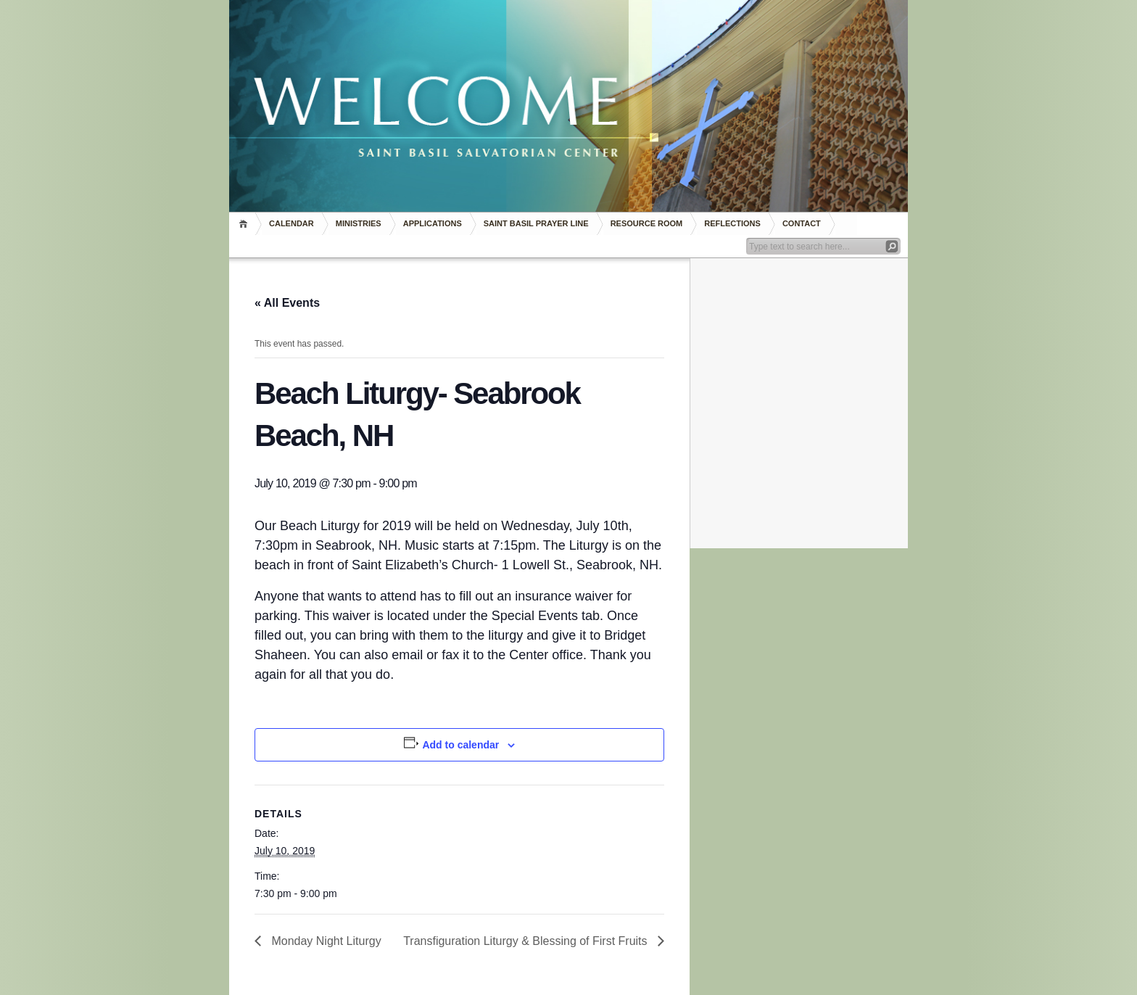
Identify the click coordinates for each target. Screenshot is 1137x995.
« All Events (287, 303)
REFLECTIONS (732, 223)
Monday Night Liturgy (324, 941)
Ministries (358, 223)
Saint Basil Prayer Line (536, 223)
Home (245, 223)
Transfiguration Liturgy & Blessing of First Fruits (526, 941)
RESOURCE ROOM (647, 223)
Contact (801, 223)
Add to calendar (460, 745)
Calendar (291, 223)
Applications (432, 223)
